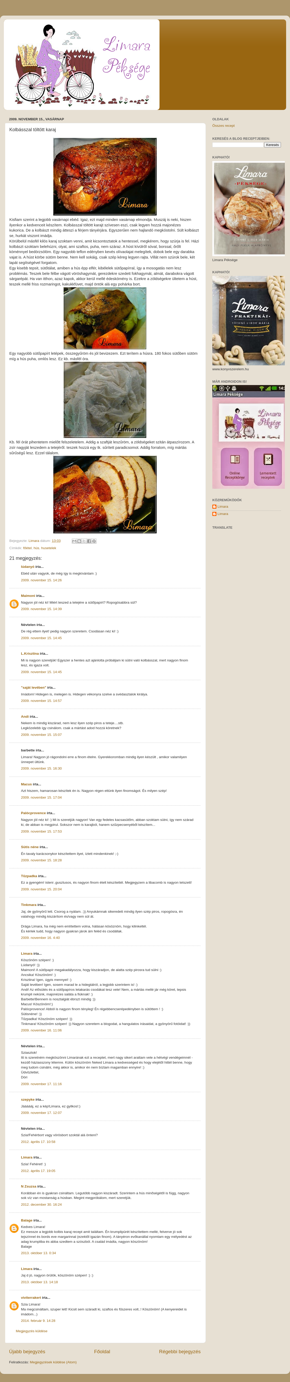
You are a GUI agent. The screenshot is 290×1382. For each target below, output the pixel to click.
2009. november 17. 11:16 (41, 1084)
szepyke (28, 1099)
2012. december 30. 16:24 (41, 1204)
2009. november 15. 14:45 (41, 638)
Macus (26, 784)
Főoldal (102, 1351)
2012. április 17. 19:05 (38, 1171)
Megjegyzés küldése (31, 1331)
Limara (26, 953)
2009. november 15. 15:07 (41, 735)
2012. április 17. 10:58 (38, 1142)
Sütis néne (30, 847)
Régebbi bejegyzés (180, 1351)
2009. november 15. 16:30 (41, 768)
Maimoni (28, 596)
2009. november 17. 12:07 (41, 1113)
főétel (27, 548)
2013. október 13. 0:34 (38, 1253)
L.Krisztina (30, 653)
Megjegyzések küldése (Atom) (53, 1362)
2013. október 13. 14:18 (39, 1282)
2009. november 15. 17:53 (41, 831)
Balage (26, 1220)
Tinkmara (29, 905)
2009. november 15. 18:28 (41, 860)
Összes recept (223, 126)
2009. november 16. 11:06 (41, 1030)
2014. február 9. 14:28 (38, 1321)
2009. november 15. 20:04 (41, 889)
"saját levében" (33, 687)
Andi (25, 716)
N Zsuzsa (28, 1186)
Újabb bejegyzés (27, 1351)
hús (36, 548)
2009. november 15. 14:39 (41, 609)
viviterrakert (31, 1298)
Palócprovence (33, 813)
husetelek (48, 548)
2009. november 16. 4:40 (40, 938)
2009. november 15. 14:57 (41, 701)
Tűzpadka (29, 876)
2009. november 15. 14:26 (41, 580)
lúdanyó (27, 567)
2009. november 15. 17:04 (41, 797)
